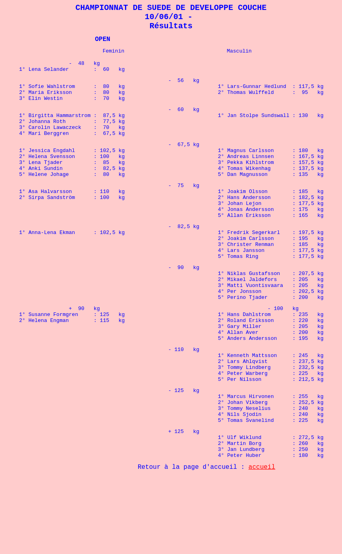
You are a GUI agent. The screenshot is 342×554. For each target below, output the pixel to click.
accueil (261, 544)
